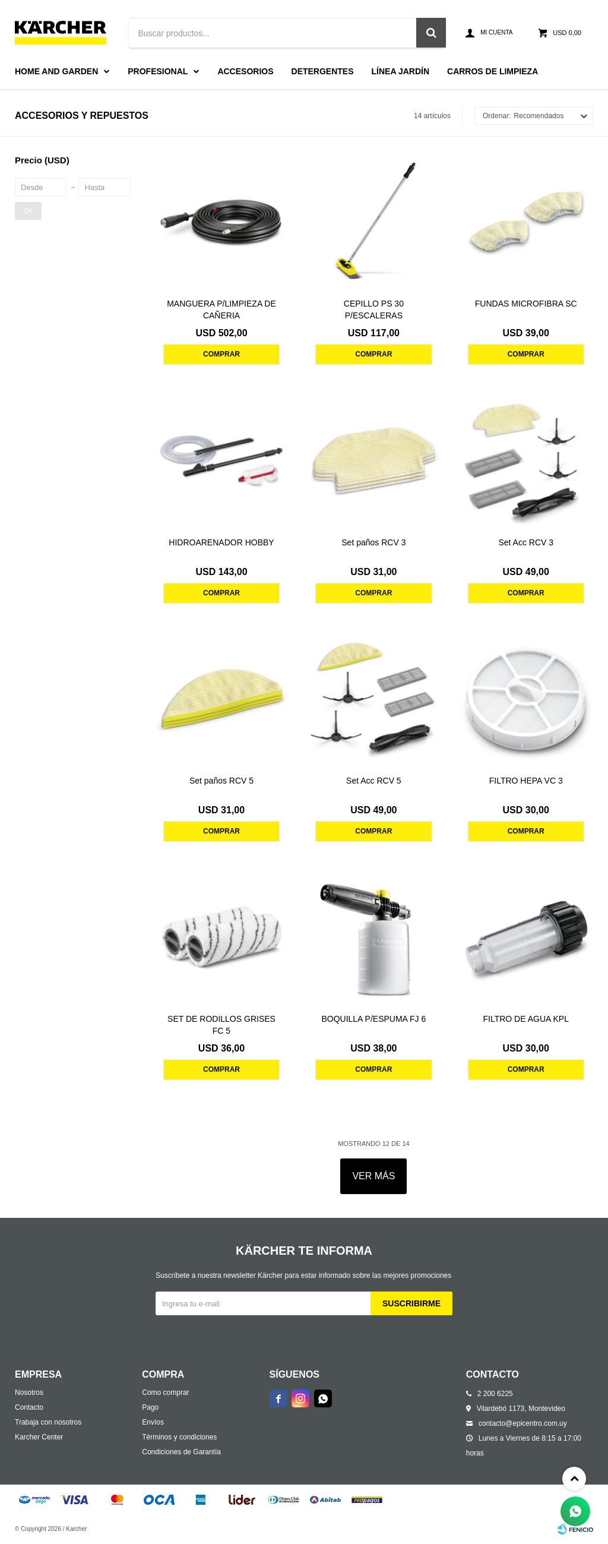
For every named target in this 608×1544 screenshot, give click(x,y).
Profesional (158, 71)
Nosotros (29, 1392)
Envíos (153, 1422)
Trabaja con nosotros (48, 1422)
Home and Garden (56, 71)
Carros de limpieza (492, 71)
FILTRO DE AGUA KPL (525, 1019)
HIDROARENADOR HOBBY (221, 542)
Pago (150, 1407)
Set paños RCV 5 (221, 780)
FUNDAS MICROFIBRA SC (526, 303)
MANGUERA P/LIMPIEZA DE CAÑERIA (221, 309)
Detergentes (323, 71)
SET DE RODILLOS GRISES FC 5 (221, 1024)
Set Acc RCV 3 (525, 542)
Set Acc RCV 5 (373, 780)
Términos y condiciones (179, 1437)
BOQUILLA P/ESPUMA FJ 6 (373, 1019)
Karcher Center (39, 1437)
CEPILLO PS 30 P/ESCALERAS (374, 309)
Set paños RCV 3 (373, 542)
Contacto (29, 1407)
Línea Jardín (401, 71)
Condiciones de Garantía (181, 1452)
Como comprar (165, 1392)
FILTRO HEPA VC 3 (526, 780)
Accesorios (245, 71)
